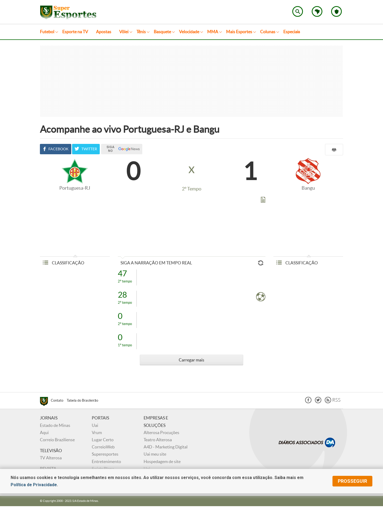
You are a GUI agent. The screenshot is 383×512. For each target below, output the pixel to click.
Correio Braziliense (57, 439)
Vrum (97, 432)
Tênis (141, 31)
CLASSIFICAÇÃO (63, 262)
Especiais (291, 31)
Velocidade (189, 31)
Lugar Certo (103, 439)
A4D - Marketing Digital (166, 446)
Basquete (162, 31)
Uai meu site (155, 454)
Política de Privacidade (34, 484)
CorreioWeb (103, 446)
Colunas (267, 31)
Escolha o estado (317, 11)
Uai (95, 425)
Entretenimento (106, 461)
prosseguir (352, 481)
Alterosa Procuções (161, 432)
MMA (212, 31)
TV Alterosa (51, 457)
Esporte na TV (75, 31)
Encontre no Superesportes (297, 11)
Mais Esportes (239, 31)
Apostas (103, 31)
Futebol (47, 31)
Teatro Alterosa (158, 439)
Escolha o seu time (336, 11)
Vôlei (123, 31)
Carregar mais (191, 359)
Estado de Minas (55, 425)
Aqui (44, 432)
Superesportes (105, 454)
